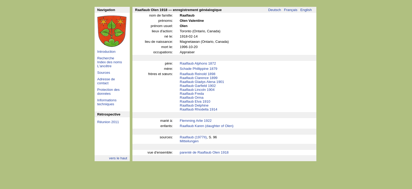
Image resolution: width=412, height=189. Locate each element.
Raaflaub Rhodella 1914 (198, 109)
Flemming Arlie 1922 (196, 121)
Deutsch (274, 10)
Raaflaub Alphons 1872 (198, 63)
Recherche (105, 58)
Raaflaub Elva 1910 (195, 101)
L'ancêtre (104, 66)
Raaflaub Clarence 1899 (199, 78)
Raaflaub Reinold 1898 (197, 74)
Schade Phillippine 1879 (198, 69)
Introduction (106, 52)
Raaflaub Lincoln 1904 (197, 90)
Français (290, 10)
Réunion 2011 (108, 122)
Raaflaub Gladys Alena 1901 (202, 82)
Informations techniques (106, 102)
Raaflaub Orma (191, 97)
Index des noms (109, 62)
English (306, 10)
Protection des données (108, 92)
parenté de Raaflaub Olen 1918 (204, 152)
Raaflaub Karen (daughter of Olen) (207, 126)
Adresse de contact (106, 81)
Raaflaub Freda (192, 94)
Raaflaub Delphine (194, 105)
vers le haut (118, 158)
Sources (103, 73)
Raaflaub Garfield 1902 (198, 86)
